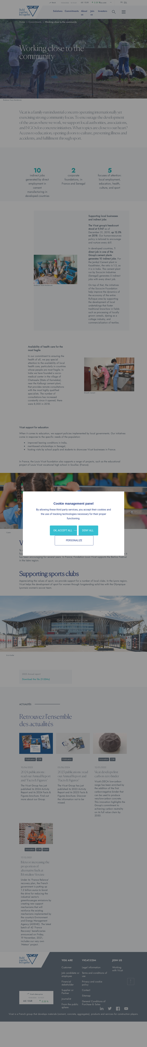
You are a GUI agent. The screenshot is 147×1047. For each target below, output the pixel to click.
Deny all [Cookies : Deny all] (87, 530)
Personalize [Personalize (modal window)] (74, 540)
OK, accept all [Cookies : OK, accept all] (62, 530)
